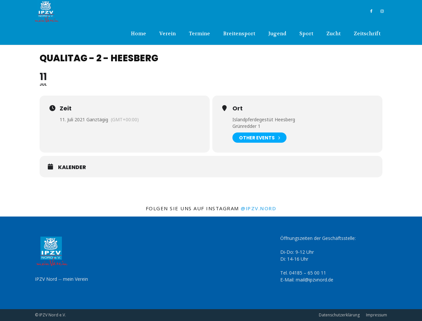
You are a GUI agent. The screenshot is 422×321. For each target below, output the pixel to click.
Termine (199, 33)
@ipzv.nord (258, 208)
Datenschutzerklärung (339, 315)
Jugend (277, 33)
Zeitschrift (367, 33)
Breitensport (239, 33)
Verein (167, 33)
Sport (306, 33)
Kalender (72, 167)
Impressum (376, 315)
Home (138, 33)
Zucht (333, 33)
